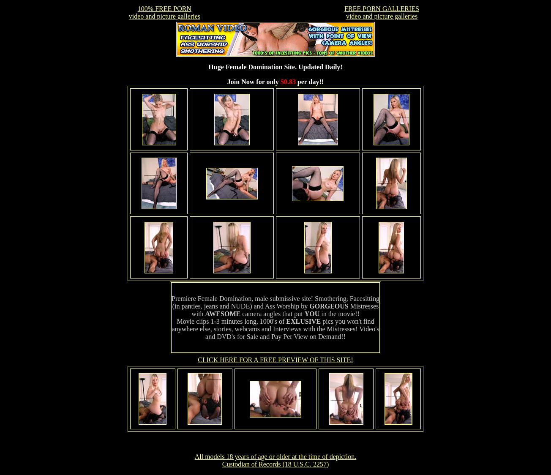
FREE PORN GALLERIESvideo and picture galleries (381, 12)
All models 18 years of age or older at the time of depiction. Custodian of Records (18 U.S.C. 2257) (276, 460)
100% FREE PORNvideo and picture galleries (164, 12)
